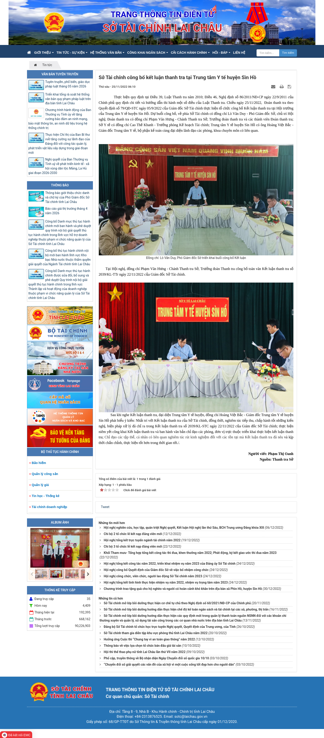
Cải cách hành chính (189, 52)
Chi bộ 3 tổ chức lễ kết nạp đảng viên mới (133, 546)
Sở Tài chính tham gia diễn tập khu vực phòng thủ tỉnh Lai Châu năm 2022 (155, 633)
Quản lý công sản (45, 474)
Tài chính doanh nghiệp (49, 507)
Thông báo (60, 185)
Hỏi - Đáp (219, 52)
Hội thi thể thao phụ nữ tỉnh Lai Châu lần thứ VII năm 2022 (144, 652)
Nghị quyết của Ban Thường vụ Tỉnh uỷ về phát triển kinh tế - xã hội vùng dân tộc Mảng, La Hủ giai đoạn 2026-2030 (58, 166)
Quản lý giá (40, 485)
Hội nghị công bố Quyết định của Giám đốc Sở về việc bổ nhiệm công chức (156, 570)
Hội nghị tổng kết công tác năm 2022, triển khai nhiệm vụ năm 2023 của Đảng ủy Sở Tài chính (170, 563)
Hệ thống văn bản (106, 52)
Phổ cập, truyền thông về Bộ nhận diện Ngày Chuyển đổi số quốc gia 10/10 (156, 658)
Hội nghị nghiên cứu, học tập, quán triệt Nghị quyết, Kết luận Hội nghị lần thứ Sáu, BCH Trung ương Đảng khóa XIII (184, 527)
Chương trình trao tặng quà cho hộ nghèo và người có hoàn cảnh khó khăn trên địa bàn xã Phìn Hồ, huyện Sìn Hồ (183, 589)
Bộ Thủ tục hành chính (60, 452)
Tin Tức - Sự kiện (70, 52)
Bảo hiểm (39, 463)
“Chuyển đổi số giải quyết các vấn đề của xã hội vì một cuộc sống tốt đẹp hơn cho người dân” (169, 664)
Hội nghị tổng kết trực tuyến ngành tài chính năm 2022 (142, 540)
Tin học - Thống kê (45, 496)
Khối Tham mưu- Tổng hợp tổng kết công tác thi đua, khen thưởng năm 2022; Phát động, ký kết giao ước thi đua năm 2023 (190, 553)
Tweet (105, 507)
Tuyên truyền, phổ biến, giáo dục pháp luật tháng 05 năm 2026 (67, 84)
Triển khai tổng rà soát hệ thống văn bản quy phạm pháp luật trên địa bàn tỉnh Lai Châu (68, 99)
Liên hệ (239, 52)
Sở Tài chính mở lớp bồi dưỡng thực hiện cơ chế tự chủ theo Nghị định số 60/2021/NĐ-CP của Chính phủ (177, 603)
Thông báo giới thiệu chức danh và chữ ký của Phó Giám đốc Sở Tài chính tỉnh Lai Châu (67, 197)
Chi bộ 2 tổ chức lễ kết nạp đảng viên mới (133, 534)
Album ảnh (60, 522)
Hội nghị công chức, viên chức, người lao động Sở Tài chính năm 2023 (153, 576)
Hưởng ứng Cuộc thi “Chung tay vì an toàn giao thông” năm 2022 (149, 639)
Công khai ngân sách (146, 52)
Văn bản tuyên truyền (60, 74)
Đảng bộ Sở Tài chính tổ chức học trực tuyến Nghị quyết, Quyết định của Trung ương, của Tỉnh (170, 627)
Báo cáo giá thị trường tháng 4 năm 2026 (66, 211)
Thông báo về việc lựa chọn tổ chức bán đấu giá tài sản (142, 645)
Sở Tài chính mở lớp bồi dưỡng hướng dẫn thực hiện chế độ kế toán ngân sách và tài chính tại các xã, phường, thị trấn (186, 609)
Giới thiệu (42, 52)
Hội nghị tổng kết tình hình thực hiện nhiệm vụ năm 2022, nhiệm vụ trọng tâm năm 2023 (166, 582)
